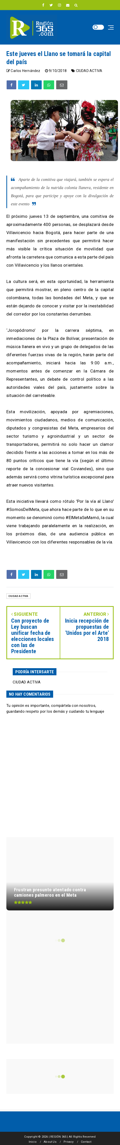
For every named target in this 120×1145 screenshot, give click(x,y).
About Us (50, 1141)
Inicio (33, 1141)
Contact (86, 1141)
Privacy (68, 1141)
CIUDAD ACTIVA (89, 71)
